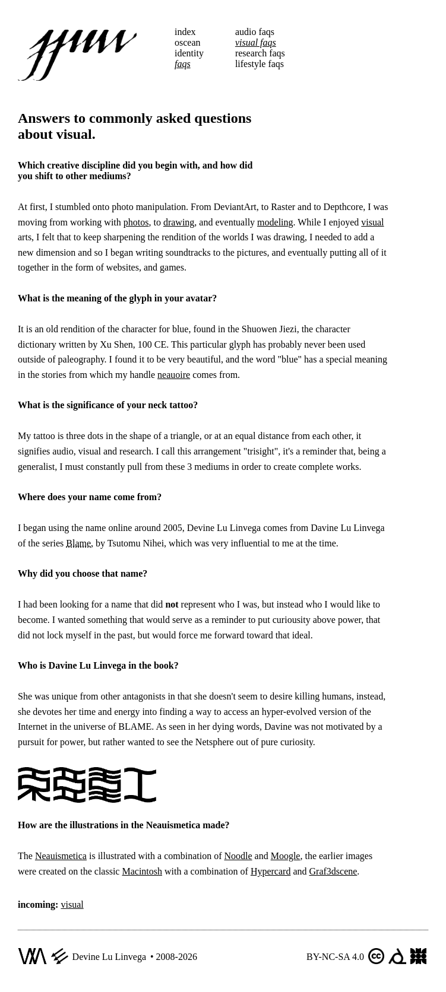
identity (189, 53)
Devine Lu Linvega (109, 957)
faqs (183, 64)
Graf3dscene (333, 871)
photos (136, 222)
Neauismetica (61, 856)
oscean (188, 42)
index (185, 32)
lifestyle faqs (259, 64)
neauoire (173, 375)
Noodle (238, 856)
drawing (178, 222)
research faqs (260, 53)
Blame (78, 543)
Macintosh (142, 871)
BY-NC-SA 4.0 (335, 957)
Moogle (286, 856)
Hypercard (271, 871)
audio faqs (254, 32)
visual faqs (255, 42)
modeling (275, 222)
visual (372, 222)
